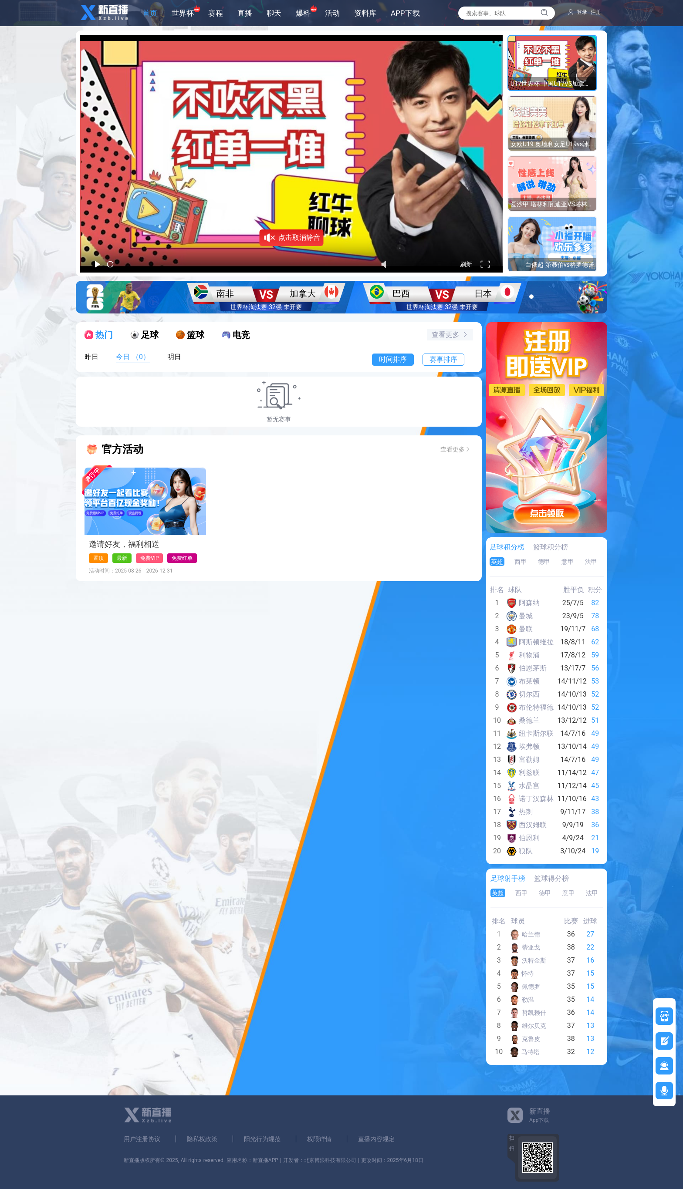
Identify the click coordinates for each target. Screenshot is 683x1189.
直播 (244, 13)
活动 (332, 13)
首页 (149, 13)
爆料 (303, 13)
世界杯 (183, 13)
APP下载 (405, 13)
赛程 (215, 13)
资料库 (365, 13)
